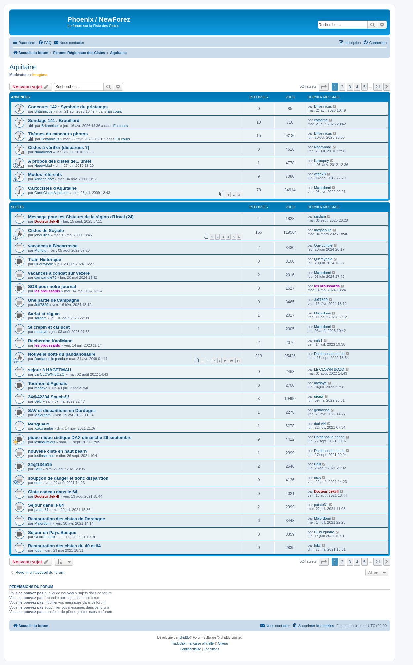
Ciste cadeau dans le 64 (52, 491)
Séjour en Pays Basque (52, 532)
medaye (40, 332)
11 (238, 360)
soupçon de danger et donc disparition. (69, 478)
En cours (114, 111)
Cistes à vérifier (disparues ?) (58, 147)
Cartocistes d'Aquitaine (52, 188)
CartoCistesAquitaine (51, 193)
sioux (318, 396)
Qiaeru (223, 643)
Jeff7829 (41, 305)
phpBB (184, 637)
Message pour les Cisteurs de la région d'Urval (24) (81, 216)
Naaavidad (43, 152)
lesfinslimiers (44, 442)
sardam (320, 216)
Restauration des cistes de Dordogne (66, 518)
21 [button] (377, 87)
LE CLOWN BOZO (49, 374)
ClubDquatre (44, 537)
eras (37, 483)
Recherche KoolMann (50, 340)
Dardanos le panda (49, 359)
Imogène (39, 75)
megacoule (323, 230)
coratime (321, 120)
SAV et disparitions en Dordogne (62, 410)
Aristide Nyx (44, 179)
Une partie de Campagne (53, 300)
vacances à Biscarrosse (53, 245)
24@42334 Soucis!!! (48, 396)
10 (231, 360)
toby (37, 550)
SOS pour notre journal (52, 286)
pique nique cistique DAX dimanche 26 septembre (79, 437)
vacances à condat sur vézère (59, 273)
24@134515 (40, 464)
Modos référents (45, 174)
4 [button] (357, 87)
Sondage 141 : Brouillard (53, 120)
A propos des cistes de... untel (59, 161)
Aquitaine (23, 67)
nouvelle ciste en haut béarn (57, 451)
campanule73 (45, 277)
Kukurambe (43, 428)
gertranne (321, 410)
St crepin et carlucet (49, 327)
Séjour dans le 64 (46, 505)
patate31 (41, 510)
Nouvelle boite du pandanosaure (61, 354)
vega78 (320, 174)
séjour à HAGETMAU (49, 369)
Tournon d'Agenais (47, 383)
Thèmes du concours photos (58, 133)
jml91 (318, 340)
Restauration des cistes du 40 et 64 (64, 545)
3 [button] (350, 87)
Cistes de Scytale (46, 230)
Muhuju (40, 250)
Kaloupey (321, 161)
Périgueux (38, 424)
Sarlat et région (44, 313)
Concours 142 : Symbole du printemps (68, 106)
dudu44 (320, 423)
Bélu (38, 401)
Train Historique (44, 259)
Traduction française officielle (192, 643)
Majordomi (322, 188)
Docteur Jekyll (46, 221)
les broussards (47, 291)
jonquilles (42, 235)
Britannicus (43, 111)
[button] (324, 87)
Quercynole (323, 245)
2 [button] (342, 87)
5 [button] (364, 87)
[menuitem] (44, 43)
